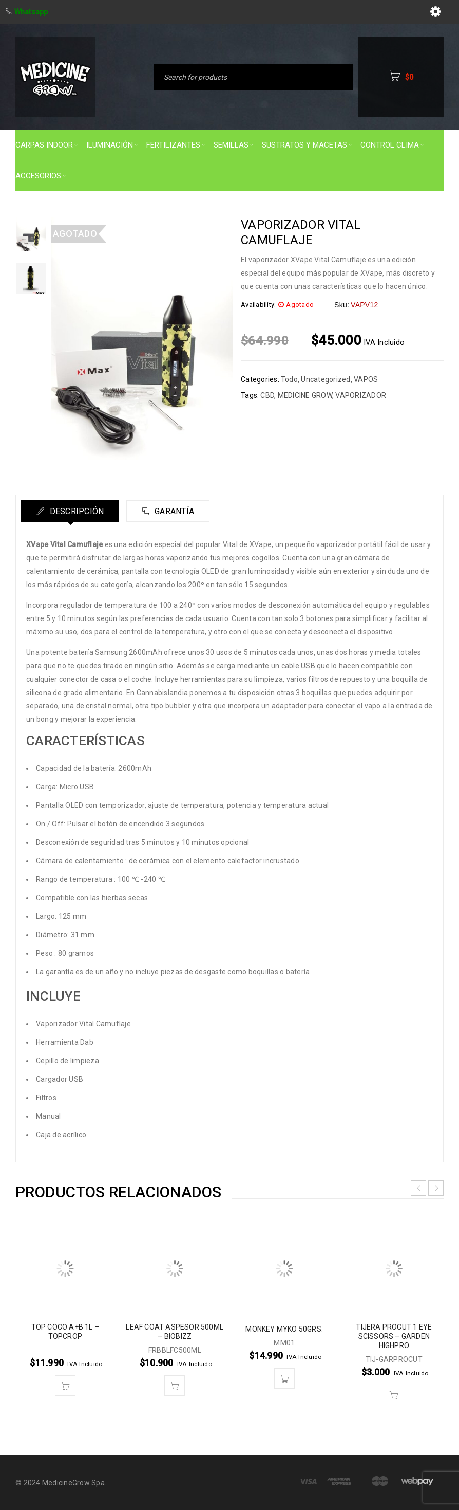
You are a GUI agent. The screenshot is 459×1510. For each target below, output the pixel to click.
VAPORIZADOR (360, 395)
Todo (289, 379)
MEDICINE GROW (305, 395)
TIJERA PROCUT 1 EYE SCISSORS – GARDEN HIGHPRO (394, 1336)
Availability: (258, 304)
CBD (267, 395)
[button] (65, 1385)
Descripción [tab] (76, 511)
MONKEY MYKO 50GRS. (284, 1329)
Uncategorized (325, 379)
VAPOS (366, 379)
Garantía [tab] (175, 511)
